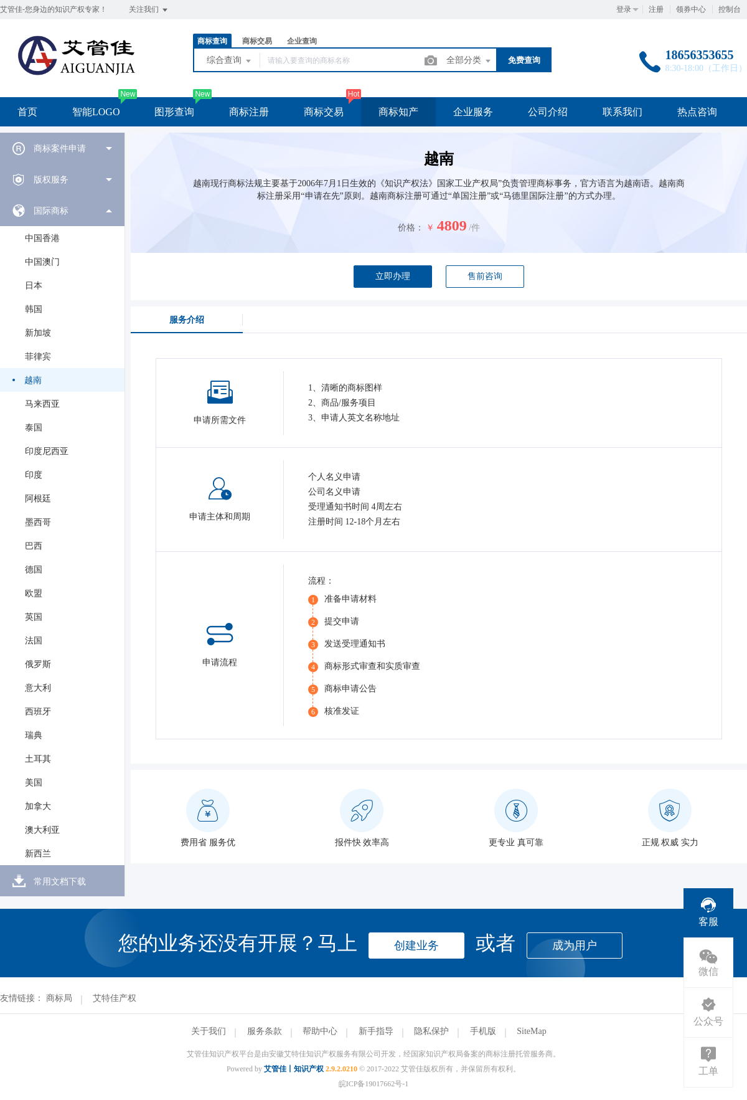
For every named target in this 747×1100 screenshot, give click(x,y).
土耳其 (38, 759)
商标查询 (212, 41)
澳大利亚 (42, 830)
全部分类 (469, 61)
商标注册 (249, 112)
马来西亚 (42, 404)
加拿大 (38, 806)
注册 (656, 9)
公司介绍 (548, 112)
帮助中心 (320, 1031)
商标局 (59, 998)
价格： (411, 227)
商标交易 (257, 41)
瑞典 (33, 735)
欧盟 (33, 593)
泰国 (33, 427)
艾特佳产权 (114, 998)
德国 (33, 569)
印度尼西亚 (46, 451)
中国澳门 (42, 262)
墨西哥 (38, 522)
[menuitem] (62, 148)
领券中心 (691, 9)
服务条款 (264, 1031)
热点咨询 (697, 112)
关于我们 (208, 1031)
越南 (33, 380)
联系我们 (622, 112)
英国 (33, 617)
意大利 (38, 688)
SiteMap (531, 1031)
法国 (33, 640)
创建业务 (416, 945)
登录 (623, 9)
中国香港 (42, 238)
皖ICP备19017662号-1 (374, 1083)
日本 (33, 285)
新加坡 (38, 333)
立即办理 (392, 276)
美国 (33, 782)
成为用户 (574, 945)
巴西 (33, 546)
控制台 (729, 9)
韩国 (33, 309)
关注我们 (149, 10)
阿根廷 (38, 498)
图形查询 (174, 112)
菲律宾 (38, 356)
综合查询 (230, 61)
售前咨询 (484, 276)
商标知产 (398, 112)
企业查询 (302, 41)
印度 (33, 475)
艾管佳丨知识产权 (294, 1068)
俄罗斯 (38, 664)
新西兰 (38, 853)
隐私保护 (431, 1031)
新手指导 (376, 1031)
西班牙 (38, 711)
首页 (27, 112)
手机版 (483, 1031)
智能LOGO (96, 112)
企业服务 (473, 112)
